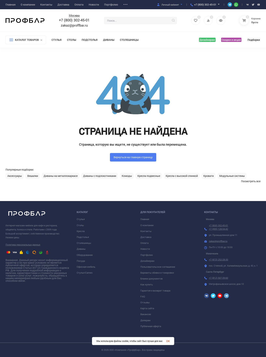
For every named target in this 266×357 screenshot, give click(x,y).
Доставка (145, 237)
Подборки (254, 40)
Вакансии (145, 314)
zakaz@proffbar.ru (74, 25)
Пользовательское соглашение (157, 266)
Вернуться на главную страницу (133, 157)
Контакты (145, 231)
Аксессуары (14, 176)
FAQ (142, 296)
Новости (145, 248)
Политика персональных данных (23, 244)
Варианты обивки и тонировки (157, 272)
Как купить (146, 284)
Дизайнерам (207, 40)
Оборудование (85, 255)
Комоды (127, 176)
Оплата (144, 243)
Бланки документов (151, 278)
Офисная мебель (86, 266)
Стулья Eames (85, 272)
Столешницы (129, 40)
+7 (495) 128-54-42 (218, 228)
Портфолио (146, 255)
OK (168, 341)
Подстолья (90, 40)
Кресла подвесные (148, 176)
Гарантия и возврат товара (155, 290)
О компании (147, 225)
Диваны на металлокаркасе (61, 176)
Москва (74, 15)
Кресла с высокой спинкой (182, 176)
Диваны (108, 40)
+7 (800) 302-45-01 (205, 4)
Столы (71, 40)
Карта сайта (147, 308)
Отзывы (145, 302)
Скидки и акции (231, 40)
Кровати (208, 176)
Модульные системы (232, 176)
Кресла (81, 231)
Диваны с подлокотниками (99, 176)
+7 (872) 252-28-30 (218, 259)
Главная (144, 219)
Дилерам (145, 320)
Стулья (57, 40)
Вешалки (32, 176)
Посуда (81, 260)
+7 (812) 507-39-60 (218, 277)
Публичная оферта (150, 326)
